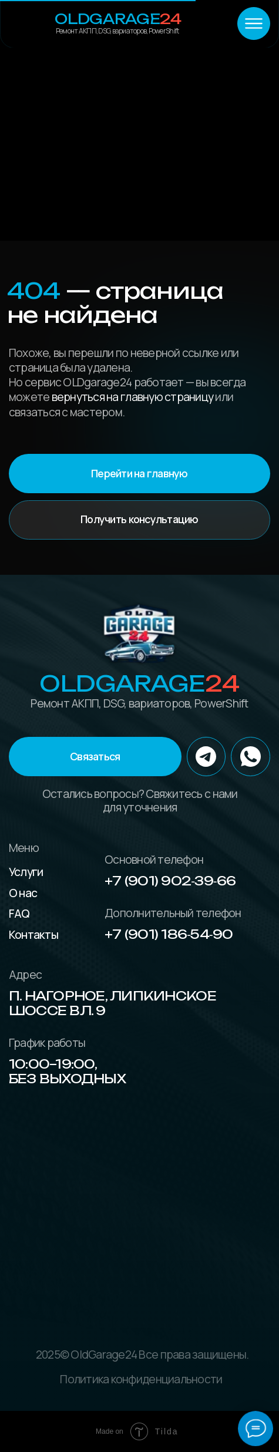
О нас (23, 893)
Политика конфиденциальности (141, 1379)
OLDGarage (118, 19)
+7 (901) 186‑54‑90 (169, 934)
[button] (95, 756)
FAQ (19, 913)
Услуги (26, 872)
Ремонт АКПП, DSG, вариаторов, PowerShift (117, 31)
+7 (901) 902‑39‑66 (170, 880)
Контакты (33, 934)
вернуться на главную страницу (132, 397)
